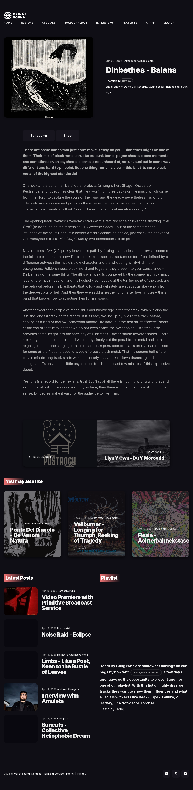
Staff (150, 22)
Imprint (70, 773)
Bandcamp (39, 136)
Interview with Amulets (60, 698)
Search (169, 22)
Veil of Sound (22, 773)
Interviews (105, 22)
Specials (49, 22)
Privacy (81, 773)
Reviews (27, 22)
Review (126, 80)
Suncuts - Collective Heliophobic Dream (66, 730)
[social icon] (166, 774)
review (16, 548)
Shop (68, 136)
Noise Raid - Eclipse (66, 634)
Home (8, 22)
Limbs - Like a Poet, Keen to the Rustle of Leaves (66, 666)
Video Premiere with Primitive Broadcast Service (67, 602)
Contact (36, 773)
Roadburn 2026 (75, 22)
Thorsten (111, 80)
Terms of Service (53, 773)
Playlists (129, 22)
